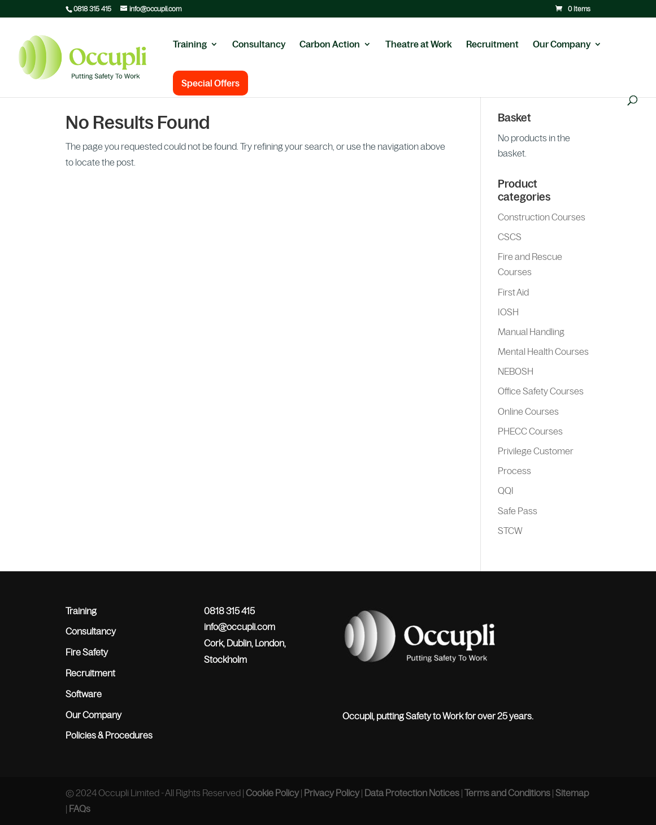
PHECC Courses (530, 431)
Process (514, 471)
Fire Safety (87, 652)
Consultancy (258, 44)
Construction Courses (541, 217)
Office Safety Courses (541, 391)
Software (84, 694)
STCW (510, 531)
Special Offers (210, 83)
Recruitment (492, 44)
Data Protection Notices (411, 793)
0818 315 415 (92, 9)
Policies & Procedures (109, 735)
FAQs (79, 809)
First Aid (513, 292)
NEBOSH (515, 371)
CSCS (510, 237)
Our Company (561, 44)
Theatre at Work (418, 44)
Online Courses (528, 411)
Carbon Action (329, 44)
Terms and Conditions (507, 793)
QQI (506, 490)
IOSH (508, 312)
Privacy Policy (331, 793)
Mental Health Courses (543, 351)
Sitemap (572, 793)
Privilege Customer (536, 451)
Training (190, 44)
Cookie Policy (272, 793)
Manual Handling (531, 332)
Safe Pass (517, 511)
